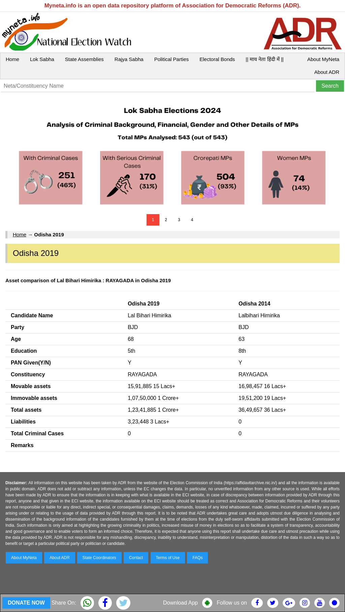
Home (12, 59)
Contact (136, 557)
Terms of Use (168, 557)
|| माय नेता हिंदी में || (264, 59)
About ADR (326, 72)
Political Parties (171, 59)
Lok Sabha (42, 59)
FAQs (197, 557)
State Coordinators (99, 557)
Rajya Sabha (129, 59)
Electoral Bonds (217, 59)
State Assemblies (84, 59)
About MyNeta (323, 59)
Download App (180, 603)
